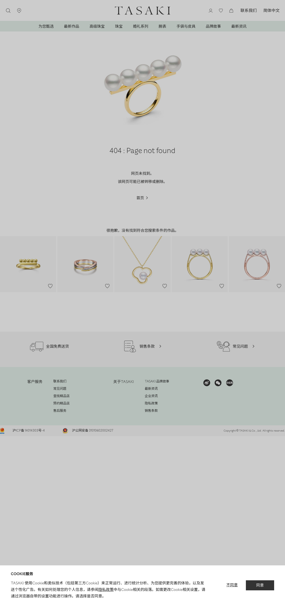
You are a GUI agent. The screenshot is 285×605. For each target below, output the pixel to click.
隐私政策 (105, 589)
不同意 (232, 585)
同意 (260, 585)
